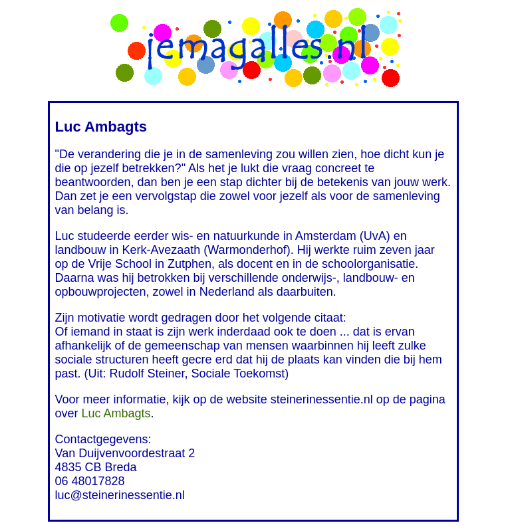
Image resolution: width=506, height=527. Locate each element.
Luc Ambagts (116, 413)
